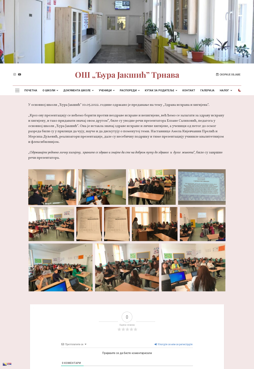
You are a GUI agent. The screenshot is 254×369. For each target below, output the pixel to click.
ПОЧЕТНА (30, 90)
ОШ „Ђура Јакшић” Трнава (127, 74)
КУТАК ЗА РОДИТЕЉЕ (159, 90)
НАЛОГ (224, 90)
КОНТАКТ (188, 90)
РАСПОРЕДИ (128, 90)
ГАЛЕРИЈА (207, 90)
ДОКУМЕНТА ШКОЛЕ (77, 90)
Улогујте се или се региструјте (174, 344)
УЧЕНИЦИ (105, 90)
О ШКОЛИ (49, 90)
